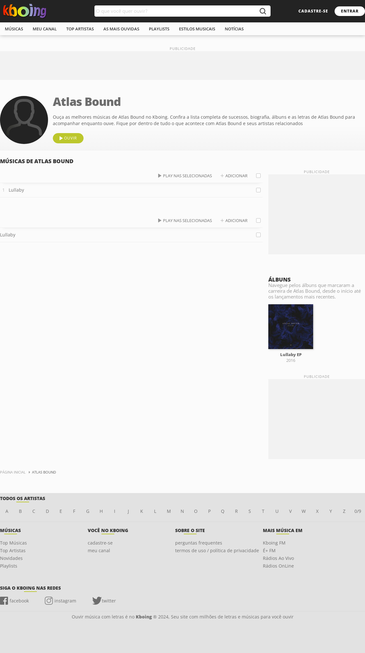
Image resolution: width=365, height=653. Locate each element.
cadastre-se (313, 11)
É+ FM (269, 550)
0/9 (357, 511)
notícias (234, 29)
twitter (109, 601)
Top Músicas (13, 543)
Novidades (11, 558)
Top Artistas (13, 550)
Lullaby (16, 190)
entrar (350, 11)
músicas (14, 29)
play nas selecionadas (187, 176)
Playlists (8, 566)
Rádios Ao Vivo (278, 558)
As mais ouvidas (121, 29)
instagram (65, 601)
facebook (19, 601)
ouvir (70, 138)
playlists (159, 29)
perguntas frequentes (198, 543)
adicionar (236, 176)
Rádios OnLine (278, 566)
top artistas (80, 29)
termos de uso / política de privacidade (217, 550)
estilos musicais (197, 29)
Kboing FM (274, 543)
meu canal (45, 29)
